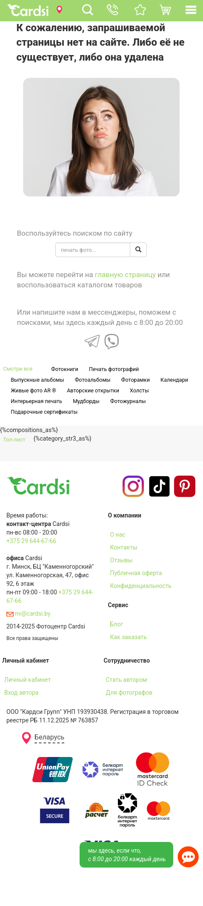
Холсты (139, 390)
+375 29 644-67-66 (31, 541)
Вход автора (21, 692)
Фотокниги (64, 369)
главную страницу (125, 274)
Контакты (123, 547)
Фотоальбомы (93, 380)
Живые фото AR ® (33, 390)
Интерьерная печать (36, 401)
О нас (118, 534)
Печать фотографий (114, 369)
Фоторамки (135, 380)
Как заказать (128, 637)
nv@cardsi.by (28, 613)
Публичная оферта (136, 573)
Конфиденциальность (141, 585)
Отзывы (121, 560)
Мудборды (86, 401)
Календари (174, 380)
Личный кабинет (27, 679)
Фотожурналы (128, 401)
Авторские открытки (93, 390)
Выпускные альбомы (37, 380)
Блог (116, 624)
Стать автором (126, 679)
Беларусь (49, 737)
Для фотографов (129, 692)
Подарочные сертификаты (44, 412)
